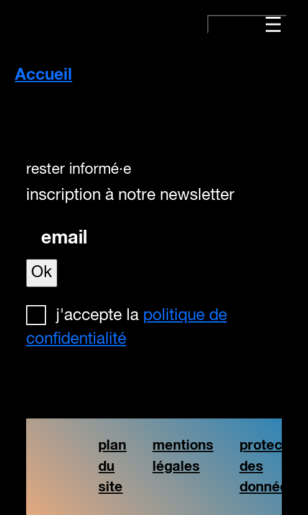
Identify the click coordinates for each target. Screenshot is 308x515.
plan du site (112, 466)
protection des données (273, 466)
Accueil (43, 75)
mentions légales (182, 456)
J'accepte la (126, 327)
